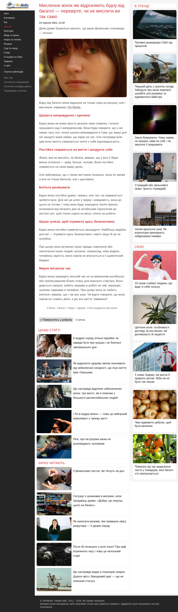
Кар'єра (8, 26)
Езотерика (9, 18)
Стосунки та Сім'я (13, 57)
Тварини (8, 61)
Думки (81, 308)
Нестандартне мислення (103, 308)
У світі (7, 65)
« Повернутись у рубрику (56, 319)
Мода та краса (11, 35)
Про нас (8, 77)
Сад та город (10, 48)
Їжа (5, 22)
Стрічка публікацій (13, 71)
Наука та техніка (12, 39)
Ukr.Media (73, 107)
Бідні (72, 308)
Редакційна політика (15, 90)
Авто (6, 13)
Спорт (7, 52)
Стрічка (80, 319)
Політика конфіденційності (19, 86)
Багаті (62, 308)
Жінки (51, 308)
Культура (8, 31)
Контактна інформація (16, 82)
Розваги (8, 44)
